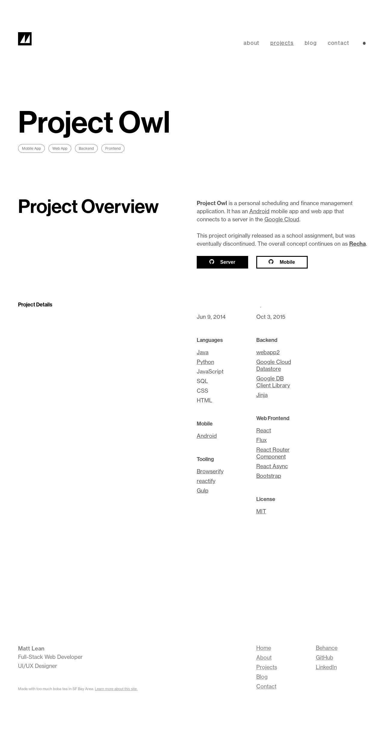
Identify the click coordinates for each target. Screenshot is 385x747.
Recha (357, 243)
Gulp (202, 490)
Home (263, 648)
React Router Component (273, 453)
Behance (326, 648)
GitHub (324, 658)
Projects (266, 668)
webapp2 (268, 352)
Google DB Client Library (273, 382)
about (252, 42)
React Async (272, 466)
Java (202, 352)
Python (205, 361)
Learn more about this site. (116, 689)
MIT (261, 511)
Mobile (282, 262)
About (264, 658)
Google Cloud (281, 219)
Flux (261, 440)
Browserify (210, 471)
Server (222, 262)
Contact (266, 687)
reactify (206, 481)
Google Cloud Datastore (273, 365)
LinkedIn (326, 667)
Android (259, 211)
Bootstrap (268, 475)
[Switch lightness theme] (364, 43)
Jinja (262, 395)
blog (311, 42)
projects (282, 42)
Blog (262, 677)
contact (339, 42)
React (263, 430)
